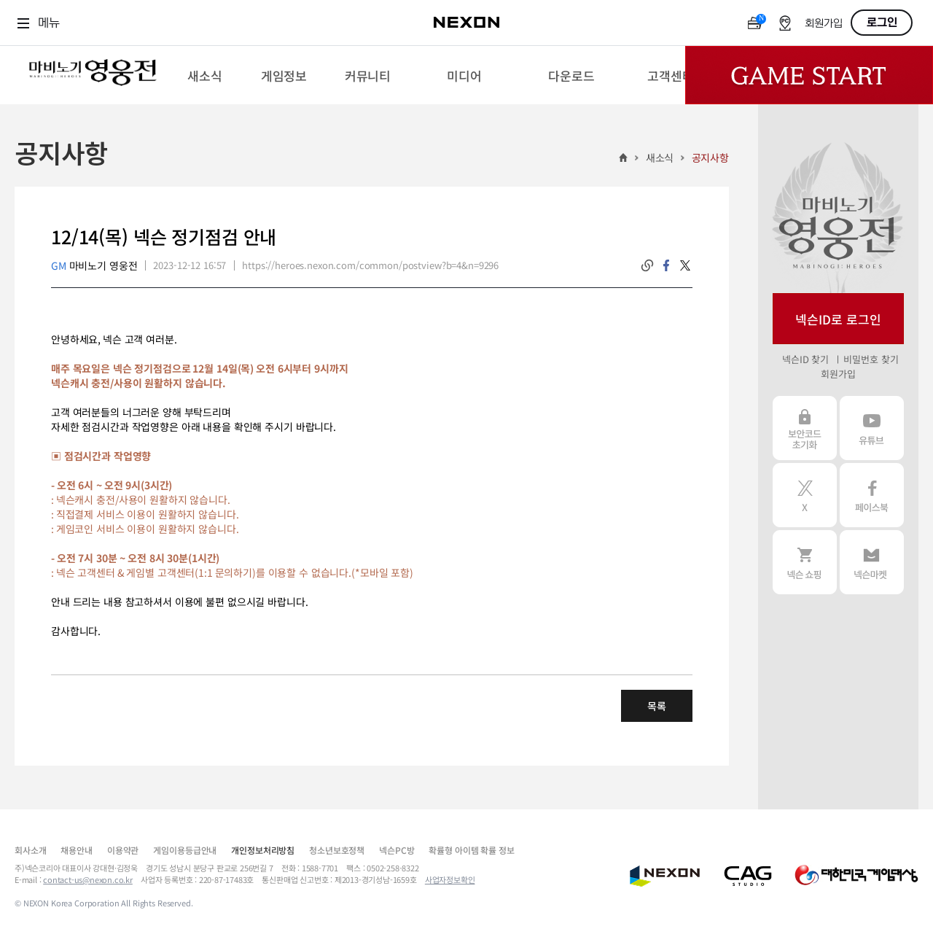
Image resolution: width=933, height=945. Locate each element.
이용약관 (122, 850)
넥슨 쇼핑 (805, 562)
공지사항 (710, 157)
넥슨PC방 (396, 850)
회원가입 (824, 24)
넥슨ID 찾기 (805, 359)
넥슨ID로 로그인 (838, 319)
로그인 (882, 22)
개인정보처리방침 (262, 850)
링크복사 (647, 265)
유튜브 (872, 428)
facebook (666, 265)
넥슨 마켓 (872, 562)
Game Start (809, 75)
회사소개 (30, 850)
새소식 (660, 157)
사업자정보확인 (450, 879)
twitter (685, 265)
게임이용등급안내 (184, 850)
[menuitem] (204, 75)
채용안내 (76, 850)
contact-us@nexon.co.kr (88, 879)
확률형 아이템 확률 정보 (471, 850)
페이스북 (872, 495)
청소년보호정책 (336, 850)
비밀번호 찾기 (870, 359)
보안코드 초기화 (805, 428)
